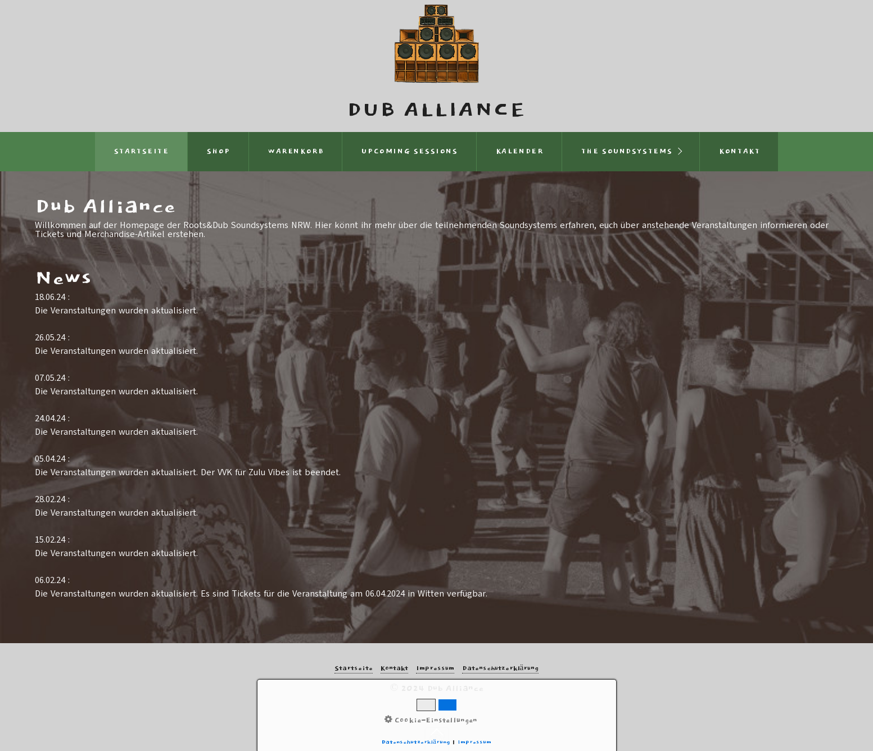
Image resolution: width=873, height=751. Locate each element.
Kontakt (739, 151)
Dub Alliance (436, 110)
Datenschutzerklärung (500, 668)
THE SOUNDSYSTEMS (627, 151)
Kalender (520, 151)
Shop (218, 151)
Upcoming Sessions (409, 151)
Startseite (141, 151)
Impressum (435, 668)
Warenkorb (296, 151)
